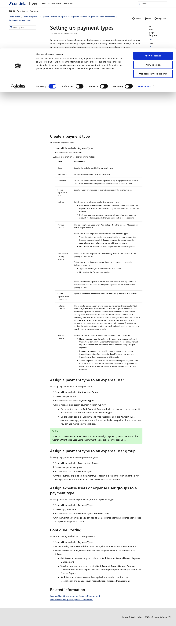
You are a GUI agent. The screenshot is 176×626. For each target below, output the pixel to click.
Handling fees (21, 133)
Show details (144, 38)
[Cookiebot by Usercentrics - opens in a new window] (18, 38)
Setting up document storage (27, 129)
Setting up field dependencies (27, 114)
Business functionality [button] (19, 187)
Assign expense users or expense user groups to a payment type (157, 74)
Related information (158, 85)
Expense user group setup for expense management (27, 79)
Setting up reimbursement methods (26, 92)
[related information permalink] (86, 589)
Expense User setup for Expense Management (71, 599)
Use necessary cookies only (153, 25)
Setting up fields (22, 106)
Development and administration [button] (24, 191)
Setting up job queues (24, 102)
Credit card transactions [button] (22, 183)
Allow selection (152, 16)
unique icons (115, 56)
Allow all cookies (153, 7)
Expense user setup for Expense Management (28, 72)
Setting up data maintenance (27, 152)
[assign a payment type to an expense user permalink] (125, 379)
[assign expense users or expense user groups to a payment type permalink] (76, 492)
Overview (17, 49)
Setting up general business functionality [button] (23, 54)
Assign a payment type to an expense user (158, 54)
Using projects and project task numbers (28, 119)
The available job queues (25, 97)
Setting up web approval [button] (22, 175)
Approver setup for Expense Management (27, 65)
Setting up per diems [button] (21, 171)
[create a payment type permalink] (91, 136)
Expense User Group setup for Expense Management (75, 595)
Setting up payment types (26, 110)
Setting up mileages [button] (20, 167)
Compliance (16, 195)
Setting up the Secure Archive (27, 141)
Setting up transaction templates (29, 137)
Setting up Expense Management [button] (24, 45)
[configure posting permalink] (83, 529)
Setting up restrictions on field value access (28, 157)
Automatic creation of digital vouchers (27, 146)
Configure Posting (157, 82)
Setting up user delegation (26, 125)
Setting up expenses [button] (20, 163)
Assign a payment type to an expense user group (158, 64)
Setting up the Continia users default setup (27, 85)
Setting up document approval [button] (25, 179)
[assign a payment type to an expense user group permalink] (137, 450)
